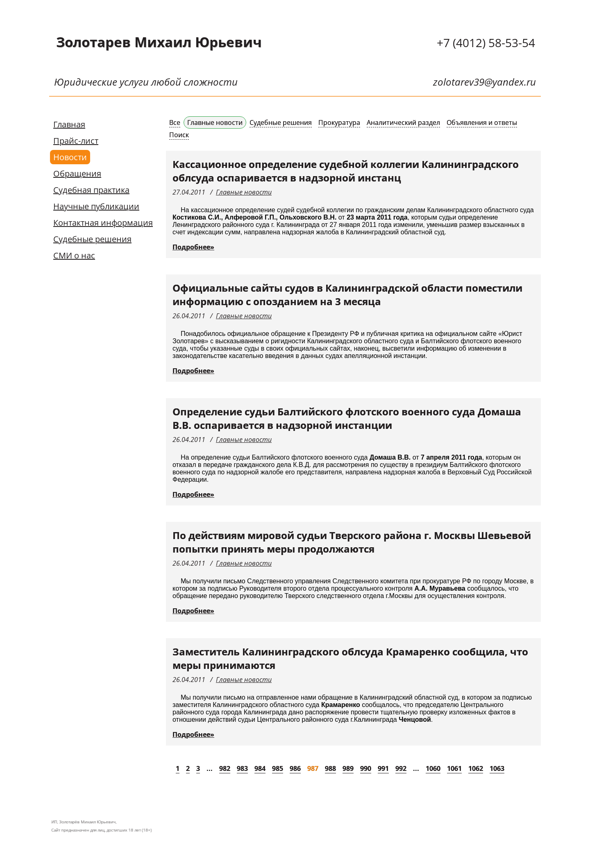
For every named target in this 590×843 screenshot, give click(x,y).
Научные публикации (96, 206)
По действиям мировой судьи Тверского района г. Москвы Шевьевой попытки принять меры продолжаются (351, 541)
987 (312, 768)
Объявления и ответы (482, 122)
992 (400, 768)
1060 (433, 768)
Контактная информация (103, 222)
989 (348, 768)
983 (242, 768)
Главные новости (215, 122)
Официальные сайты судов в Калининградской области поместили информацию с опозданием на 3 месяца (347, 294)
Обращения (77, 173)
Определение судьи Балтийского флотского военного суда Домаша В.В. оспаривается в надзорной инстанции (346, 418)
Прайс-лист (75, 140)
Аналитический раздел (403, 122)
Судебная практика (91, 189)
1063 (497, 768)
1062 (475, 768)
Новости (70, 157)
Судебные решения (92, 239)
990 (365, 768)
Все (174, 122)
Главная (69, 124)
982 (224, 768)
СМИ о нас (74, 255)
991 (383, 768)
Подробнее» (193, 247)
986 (295, 768)
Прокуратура (339, 122)
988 (330, 768)
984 (260, 768)
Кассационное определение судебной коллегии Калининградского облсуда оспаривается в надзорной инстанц (345, 170)
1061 (454, 768)
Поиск (179, 134)
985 (277, 768)
